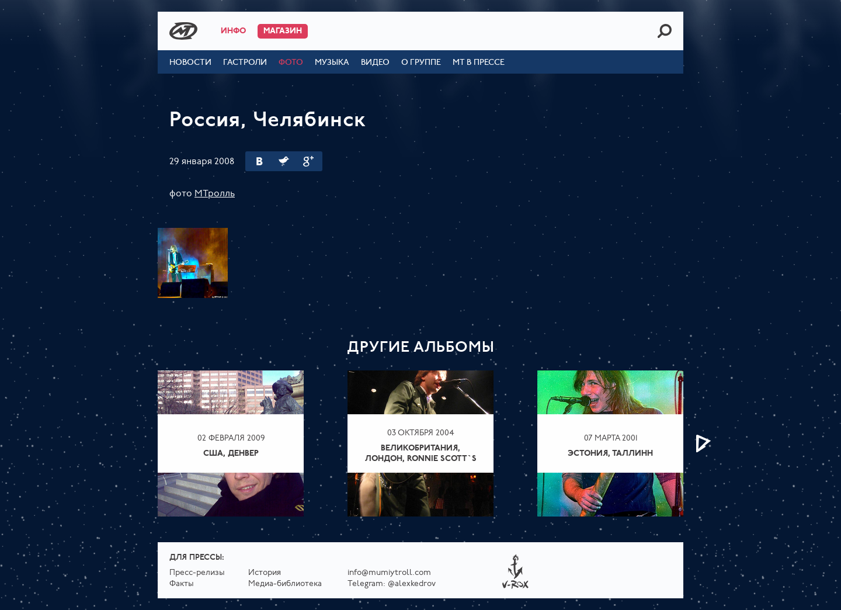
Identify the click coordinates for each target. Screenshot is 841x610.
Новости (190, 62)
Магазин (282, 31)
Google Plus (308, 161)
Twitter (284, 161)
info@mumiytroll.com (389, 573)
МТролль (214, 194)
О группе (421, 62)
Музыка (332, 62)
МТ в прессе (479, 62)
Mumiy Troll (183, 31)
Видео (375, 62)
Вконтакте (259, 161)
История (264, 573)
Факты (181, 584)
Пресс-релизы (197, 573)
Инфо (233, 31)
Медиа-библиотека (285, 584)
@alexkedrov (412, 584)
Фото (291, 62)
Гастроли (245, 62)
